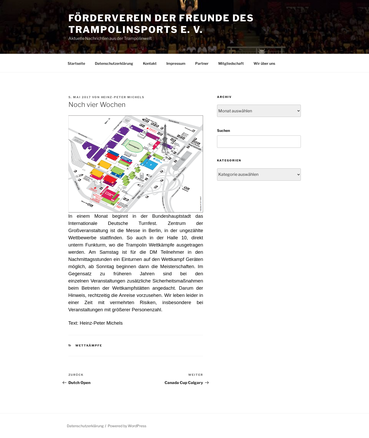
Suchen (223, 130)
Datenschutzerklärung (114, 63)
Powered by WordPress (127, 426)
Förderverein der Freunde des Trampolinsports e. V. (161, 23)
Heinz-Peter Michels (123, 97)
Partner (202, 63)
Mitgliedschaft (231, 63)
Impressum (175, 63)
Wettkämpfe (88, 345)
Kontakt (150, 63)
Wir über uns (264, 63)
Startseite (76, 63)
